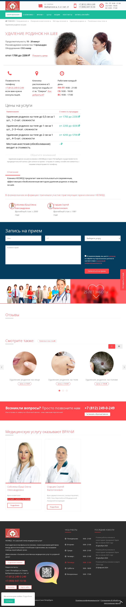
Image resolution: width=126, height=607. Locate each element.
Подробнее (14, 505)
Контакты (67, 15)
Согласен (9, 601)
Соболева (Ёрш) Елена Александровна (19, 488)
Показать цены (39, 55)
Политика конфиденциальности (87, 600)
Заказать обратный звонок (97, 414)
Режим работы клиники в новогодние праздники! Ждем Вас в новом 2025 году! (107, 552)
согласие (112, 256)
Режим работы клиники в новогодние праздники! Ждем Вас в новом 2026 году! (107, 540)
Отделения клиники (15, 563)
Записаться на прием (97, 271)
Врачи (40, 15)
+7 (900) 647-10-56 (87, 7)
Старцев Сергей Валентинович (55, 488)
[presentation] (103, 250)
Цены (49, 15)
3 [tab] (67, 391)
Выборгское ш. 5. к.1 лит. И (56, 7)
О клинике (28, 15)
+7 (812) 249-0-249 (87, 4)
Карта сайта (25, 587)
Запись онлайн (82, 15)
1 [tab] (59, 391)
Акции (57, 15)
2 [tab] (63, 391)
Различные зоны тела (47, 341)
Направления (14, 15)
